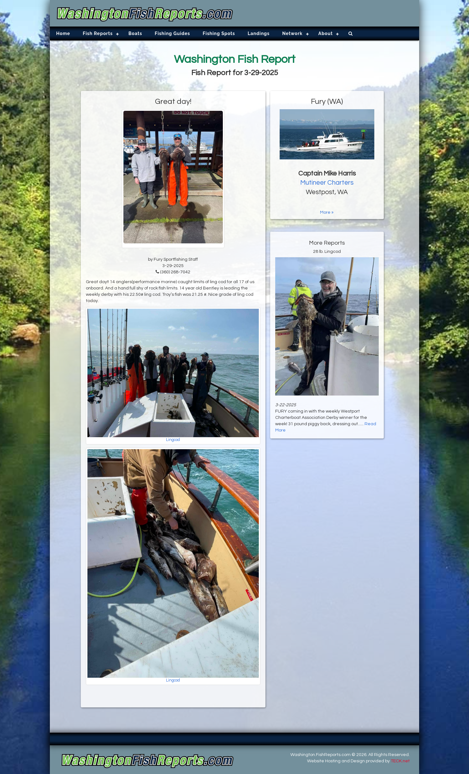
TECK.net (400, 761)
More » (327, 212)
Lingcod (173, 440)
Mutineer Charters (326, 182)
